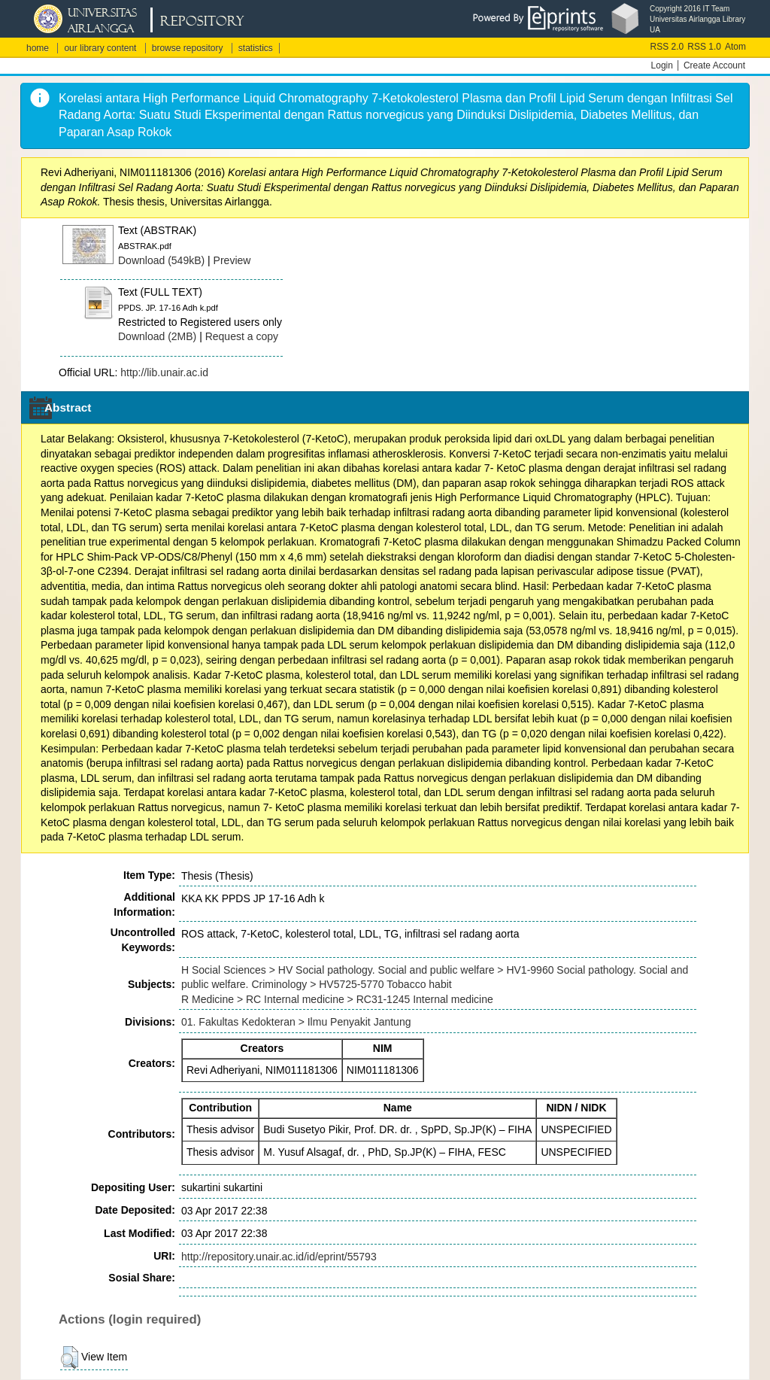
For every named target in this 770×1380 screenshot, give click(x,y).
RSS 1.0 (704, 46)
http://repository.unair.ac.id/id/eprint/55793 (279, 1257)
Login (662, 65)
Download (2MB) (157, 336)
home (37, 48)
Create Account (714, 65)
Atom (735, 46)
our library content (100, 48)
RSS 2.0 (667, 46)
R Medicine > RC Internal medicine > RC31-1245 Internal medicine (337, 999)
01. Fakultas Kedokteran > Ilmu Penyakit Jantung (296, 1022)
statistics (255, 48)
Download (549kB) (161, 260)
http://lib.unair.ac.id (164, 372)
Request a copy (241, 336)
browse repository (187, 48)
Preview (232, 260)
